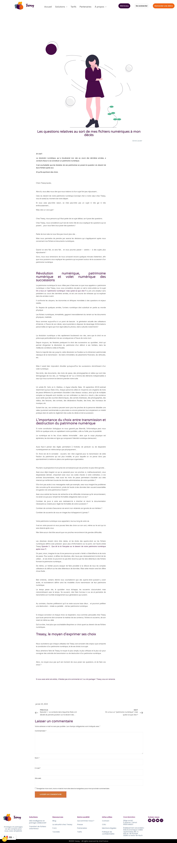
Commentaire (40, 731)
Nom (37, 758)
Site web (38, 778)
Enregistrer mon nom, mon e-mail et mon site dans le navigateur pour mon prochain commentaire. (73, 788)
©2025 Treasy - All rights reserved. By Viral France (88, 841)
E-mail (38, 768)
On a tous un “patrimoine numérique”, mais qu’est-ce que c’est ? (61, 291)
